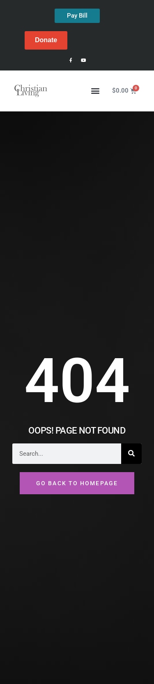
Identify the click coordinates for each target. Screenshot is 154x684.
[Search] (131, 453)
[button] (95, 91)
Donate (46, 39)
